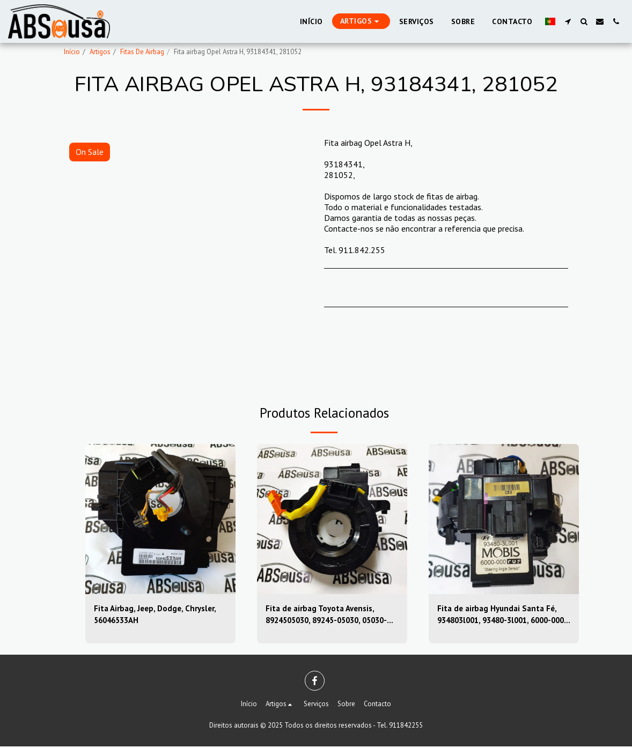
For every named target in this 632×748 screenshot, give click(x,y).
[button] (567, 21)
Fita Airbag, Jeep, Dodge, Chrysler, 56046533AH (158, 615)
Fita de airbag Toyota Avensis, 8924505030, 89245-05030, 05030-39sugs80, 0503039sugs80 (331, 616)
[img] (160, 519)
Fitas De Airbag (142, 51)
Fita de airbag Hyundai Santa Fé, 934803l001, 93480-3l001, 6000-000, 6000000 (500, 616)
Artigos (100, 51)
